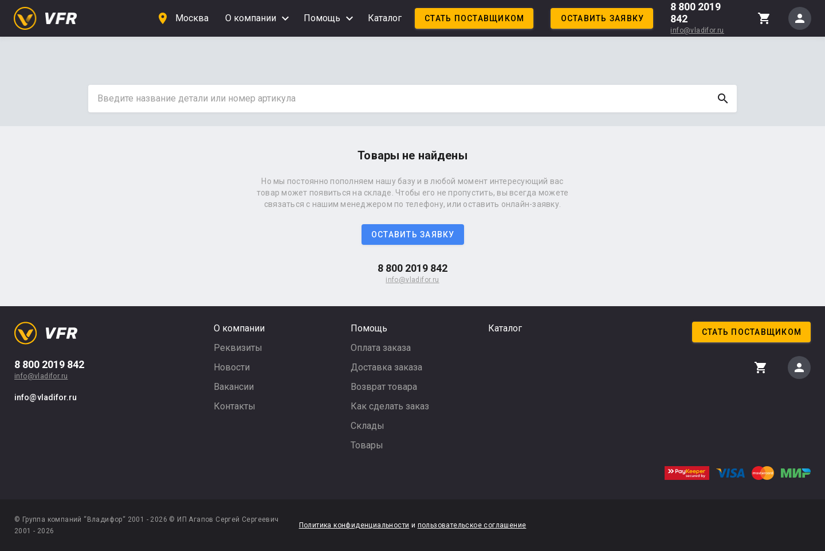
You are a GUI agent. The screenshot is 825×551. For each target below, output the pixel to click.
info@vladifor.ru (697, 30)
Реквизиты (238, 347)
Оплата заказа (381, 347)
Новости (232, 367)
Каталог (385, 18)
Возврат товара (384, 386)
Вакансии (234, 386)
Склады (367, 425)
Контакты (235, 406)
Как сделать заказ (390, 406)
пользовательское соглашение (472, 525)
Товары (367, 445)
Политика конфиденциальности (354, 525)
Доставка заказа (386, 367)
